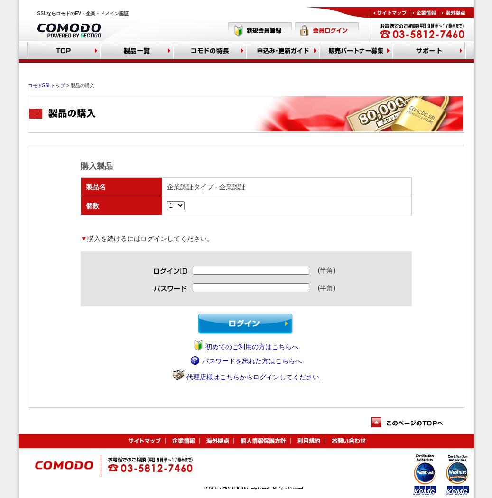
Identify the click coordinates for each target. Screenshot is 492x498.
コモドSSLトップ (46, 85)
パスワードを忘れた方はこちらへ (252, 361)
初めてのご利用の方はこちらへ (251, 346)
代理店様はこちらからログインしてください (252, 377)
